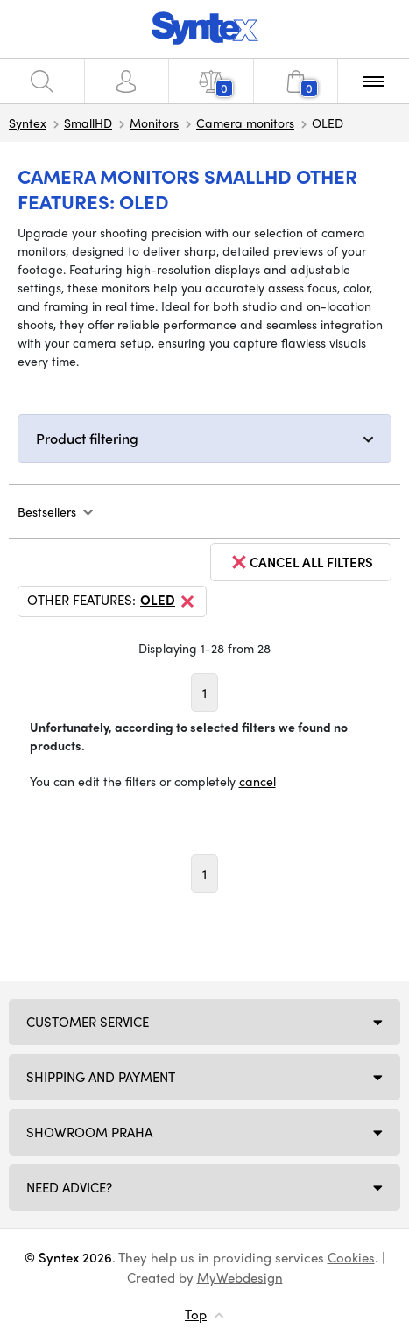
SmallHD (88, 122)
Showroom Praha (89, 1132)
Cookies (351, 1257)
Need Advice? (69, 1187)
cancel (257, 781)
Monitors (154, 122)
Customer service (87, 1021)
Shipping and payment (100, 1076)
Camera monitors (245, 122)
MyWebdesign (240, 1277)
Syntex (27, 122)
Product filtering (87, 438)
